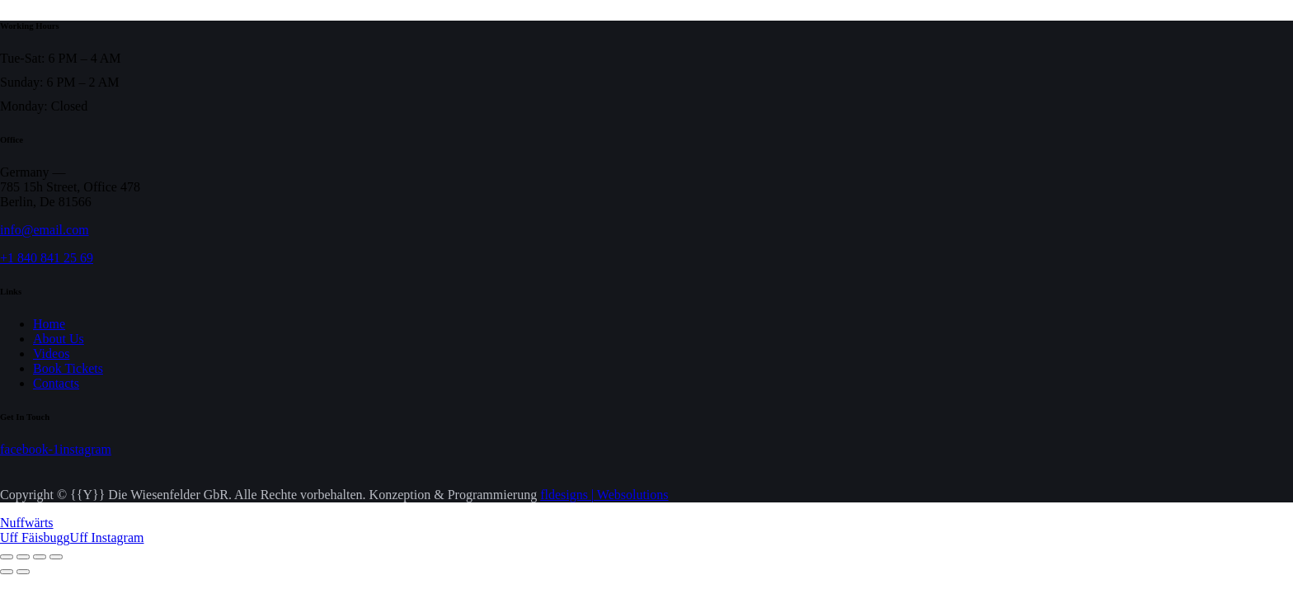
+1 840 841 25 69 (46, 258)
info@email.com (44, 230)
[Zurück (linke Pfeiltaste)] (6, 571)
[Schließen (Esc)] (56, 556)
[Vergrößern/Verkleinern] (6, 556)
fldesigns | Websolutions (604, 495)
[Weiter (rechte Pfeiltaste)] (23, 571)
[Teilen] (39, 556)
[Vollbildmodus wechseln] (23, 556)
